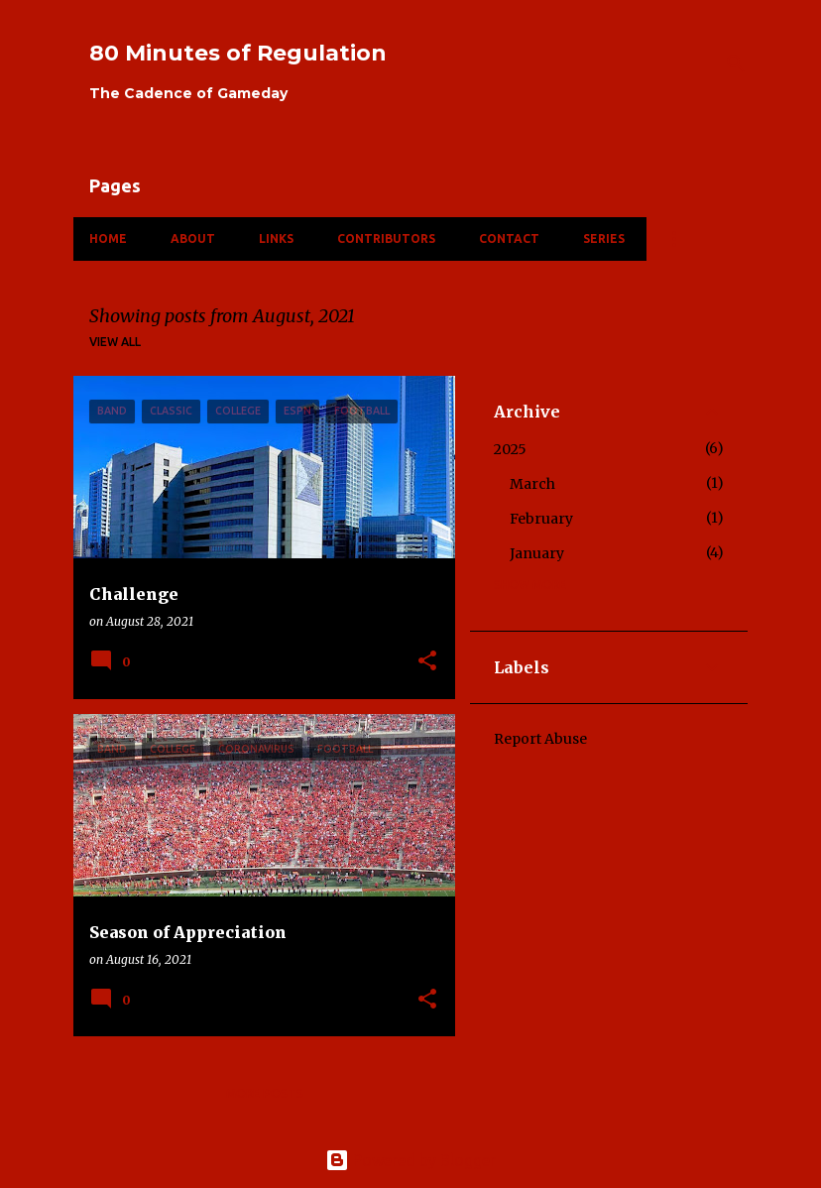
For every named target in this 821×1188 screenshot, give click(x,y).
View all (115, 341)
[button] (427, 662)
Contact (509, 238)
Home (108, 238)
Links (276, 238)
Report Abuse (540, 739)
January (537, 553)
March (532, 484)
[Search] (736, 63)
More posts (264, 1093)
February (541, 519)
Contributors (386, 238)
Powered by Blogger (410, 1160)
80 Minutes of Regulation (238, 53)
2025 (510, 449)
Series (604, 238)
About (193, 238)
